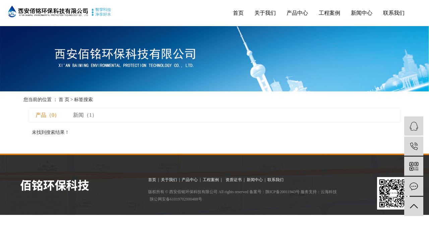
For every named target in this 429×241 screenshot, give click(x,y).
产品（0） (48, 115)
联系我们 (394, 13)
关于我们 (265, 13)
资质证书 (234, 179)
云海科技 (329, 191)
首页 (238, 13)
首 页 (64, 99)
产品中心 (297, 13)
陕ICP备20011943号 (282, 191)
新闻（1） (85, 115)
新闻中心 (361, 13)
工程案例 (329, 13)
